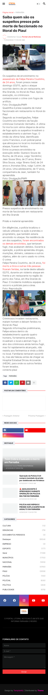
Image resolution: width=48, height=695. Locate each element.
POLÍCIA (24, 576)
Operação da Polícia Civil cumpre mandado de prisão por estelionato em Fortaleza (31, 478)
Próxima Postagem (36, 416)
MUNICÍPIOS (24, 557)
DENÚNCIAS (24, 530)
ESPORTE (24, 548)
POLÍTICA (24, 585)
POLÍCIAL (24, 580)
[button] (3, 4)
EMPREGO (24, 544)
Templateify (18, 690)
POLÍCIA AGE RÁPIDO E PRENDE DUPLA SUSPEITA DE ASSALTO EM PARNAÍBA (32, 506)
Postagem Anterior (11, 416)
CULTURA (24, 525)
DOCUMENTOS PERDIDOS (24, 535)
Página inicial (8, 12)
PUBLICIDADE (24, 589)
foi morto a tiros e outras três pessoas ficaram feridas (24, 266)
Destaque (24, 539)
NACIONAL (24, 562)
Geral (24, 553)
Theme (41, 690)
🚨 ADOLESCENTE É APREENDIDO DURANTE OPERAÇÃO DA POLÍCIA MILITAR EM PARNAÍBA (29, 492)
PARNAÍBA (19, 12)
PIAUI (24, 571)
